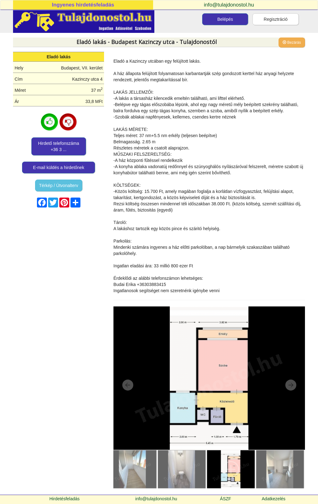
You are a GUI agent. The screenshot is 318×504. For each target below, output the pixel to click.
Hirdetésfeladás (64, 498)
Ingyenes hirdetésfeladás (83, 5)
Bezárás (292, 42)
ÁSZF (225, 498)
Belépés (225, 19)
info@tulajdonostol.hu (229, 5)
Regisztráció (276, 19)
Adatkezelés (273, 498)
